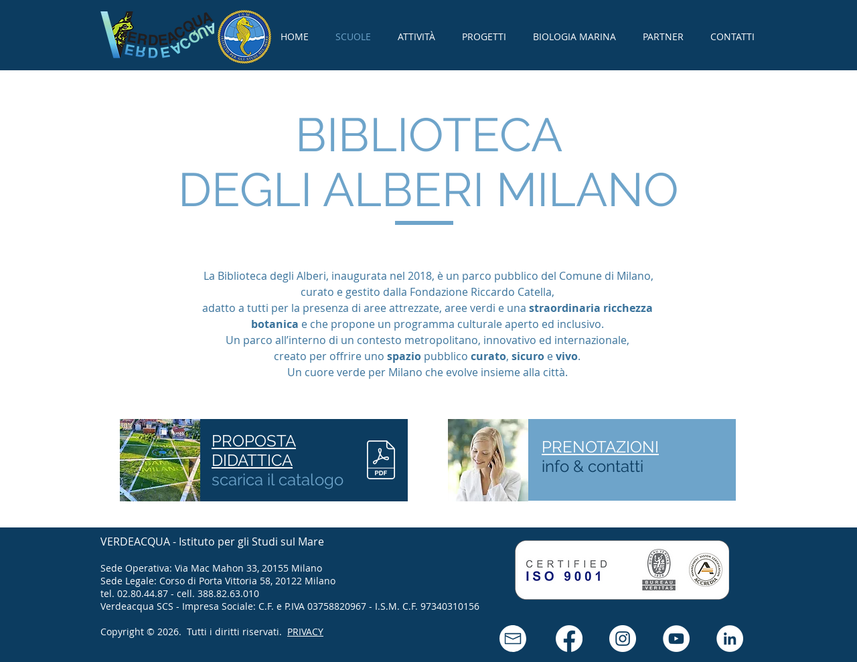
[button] (512, 638)
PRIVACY (305, 631)
